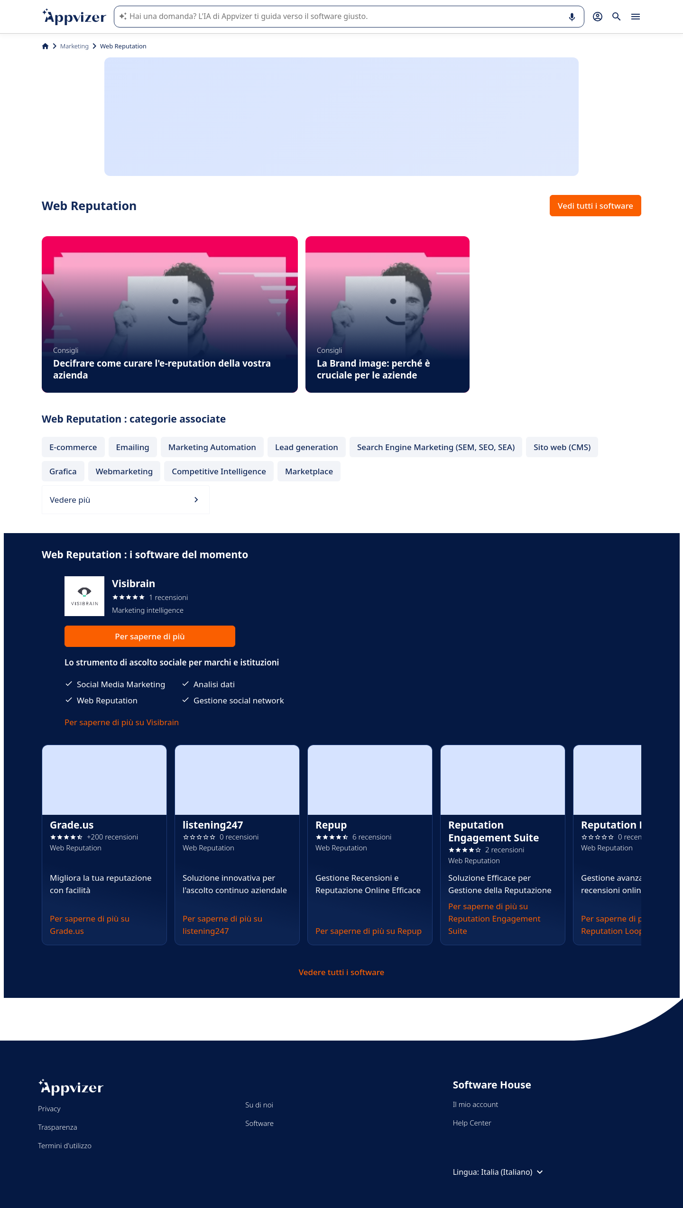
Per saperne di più (150, 636)
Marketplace (309, 471)
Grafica (63, 471)
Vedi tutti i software (595, 205)
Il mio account (475, 1104)
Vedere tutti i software (342, 972)
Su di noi (259, 1104)
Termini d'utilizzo (65, 1145)
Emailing (132, 447)
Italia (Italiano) (513, 1172)
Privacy (49, 1108)
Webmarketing (124, 471)
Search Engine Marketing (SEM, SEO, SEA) (436, 447)
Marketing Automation (212, 447)
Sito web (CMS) (562, 447)
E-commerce (73, 447)
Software (259, 1123)
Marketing (74, 46)
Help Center (472, 1122)
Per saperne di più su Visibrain (122, 722)
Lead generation (306, 447)
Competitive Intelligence (219, 471)
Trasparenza (57, 1127)
